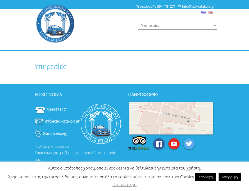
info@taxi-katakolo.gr (198, 6)
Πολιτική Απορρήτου (52, 146)
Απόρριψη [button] (230, 177)
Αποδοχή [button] (205, 177)
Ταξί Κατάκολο (55, 23)
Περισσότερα (124, 184)
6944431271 (166, 6)
